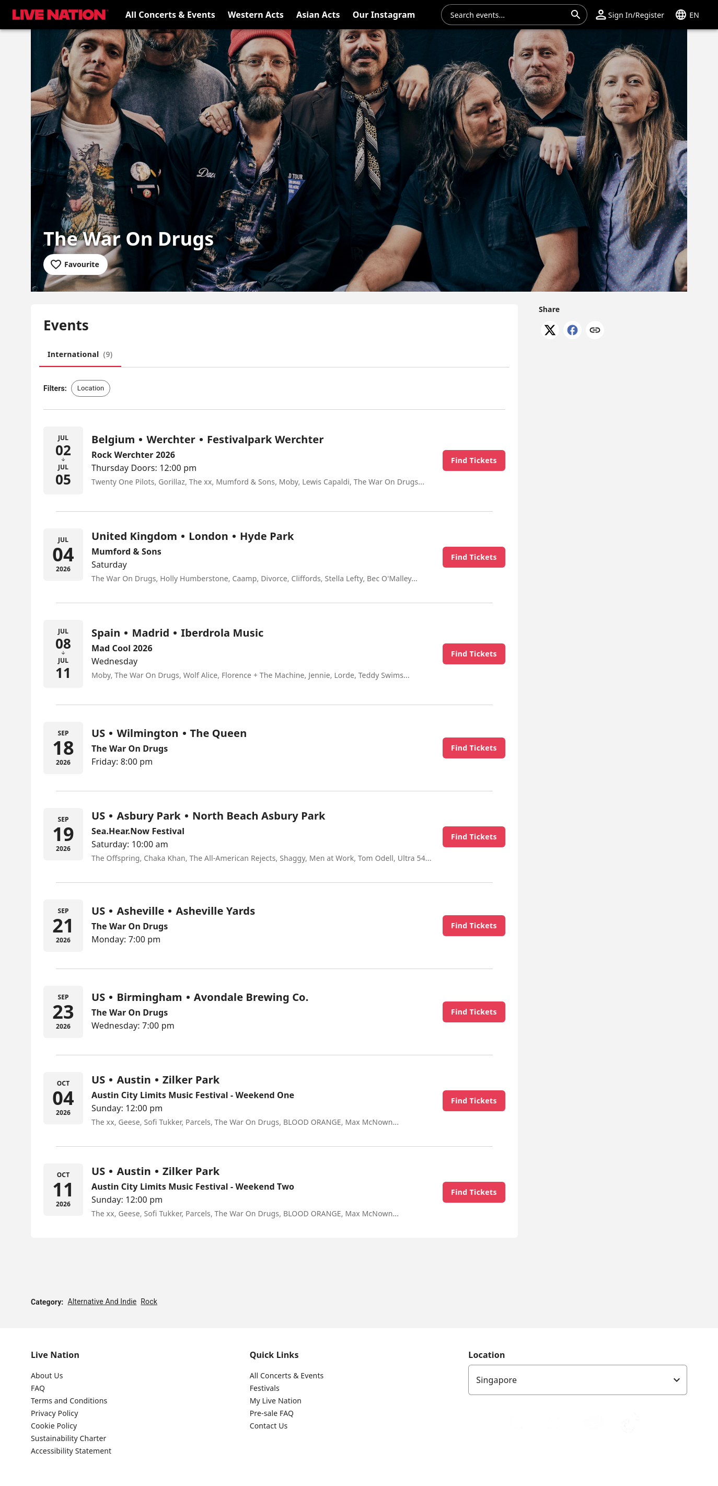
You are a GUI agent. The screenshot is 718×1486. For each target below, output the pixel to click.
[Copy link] (595, 331)
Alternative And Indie (101, 1301)
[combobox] (508, 14)
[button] (58, 14)
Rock (149, 1301)
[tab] (80, 354)
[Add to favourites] (75, 264)
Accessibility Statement (71, 1451)
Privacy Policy (54, 1413)
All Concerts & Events (287, 1375)
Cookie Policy (54, 1426)
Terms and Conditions (69, 1401)
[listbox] (578, 1380)
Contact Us (269, 1426)
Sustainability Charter (69, 1438)
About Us (47, 1375)
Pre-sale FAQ (272, 1413)
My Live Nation (276, 1401)
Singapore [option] (496, 1380)
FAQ (38, 1388)
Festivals (265, 1388)
